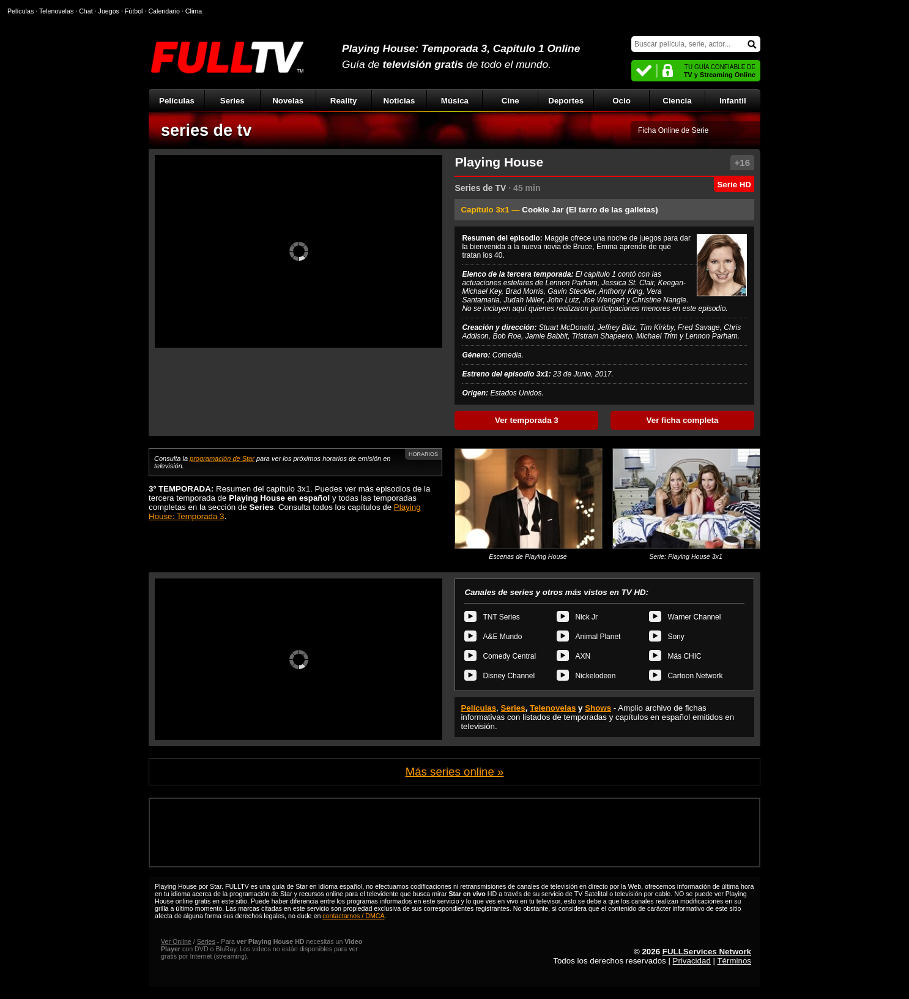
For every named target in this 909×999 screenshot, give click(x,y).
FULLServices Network (706, 951)
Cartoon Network (694, 676)
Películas (177, 100)
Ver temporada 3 (526, 420)
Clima (193, 11)
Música (455, 100)
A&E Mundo (502, 636)
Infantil (732, 100)
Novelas (287, 100)
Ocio (621, 100)
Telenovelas (553, 708)
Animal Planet (597, 636)
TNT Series (501, 617)
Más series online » (455, 771)
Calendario (164, 11)
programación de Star (222, 458)
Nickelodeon (595, 676)
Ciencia (676, 100)
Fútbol (134, 11)
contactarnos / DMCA (353, 915)
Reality (343, 100)
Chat (86, 11)
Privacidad (692, 960)
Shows (598, 708)
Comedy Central (509, 656)
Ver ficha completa (683, 420)
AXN (582, 656)
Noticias (399, 100)
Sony (675, 636)
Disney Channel (509, 676)
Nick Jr (586, 617)
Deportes (566, 100)
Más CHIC (684, 656)
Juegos (108, 11)
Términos (734, 960)
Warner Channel (694, 617)
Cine (510, 100)
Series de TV (480, 188)
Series (232, 100)
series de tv (206, 130)
